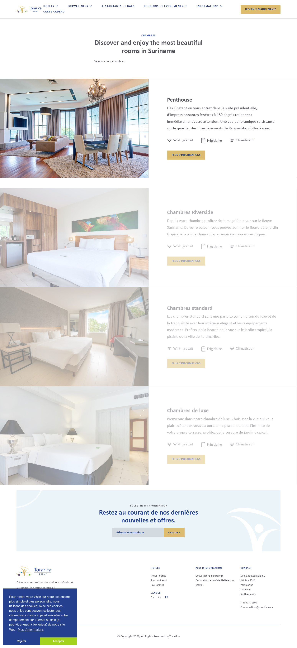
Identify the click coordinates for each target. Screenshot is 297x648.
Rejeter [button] (21, 641)
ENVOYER (174, 532)
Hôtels (48, 6)
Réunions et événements (163, 6)
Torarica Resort (159, 580)
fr (166, 597)
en (159, 597)
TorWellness (78, 6)
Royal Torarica (158, 575)
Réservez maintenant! (260, 9)
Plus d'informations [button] (31, 629)
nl (152, 597)
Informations (208, 6)
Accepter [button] (58, 641)
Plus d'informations (186, 155)
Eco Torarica (157, 585)
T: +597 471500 (248, 602)
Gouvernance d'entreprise (210, 575)
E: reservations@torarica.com (256, 607)
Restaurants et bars (118, 6)
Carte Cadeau (54, 11)
